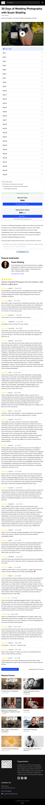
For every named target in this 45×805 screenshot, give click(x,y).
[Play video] (22, 34)
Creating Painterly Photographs (10, 749)
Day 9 (4, 86)
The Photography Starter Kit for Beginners (32, 749)
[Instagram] (25, 778)
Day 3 (4, 61)
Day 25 (5, 153)
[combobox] (23, 2)
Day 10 (5, 91)
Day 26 (5, 158)
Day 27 (5, 162)
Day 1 (4, 53)
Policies (22, 803)
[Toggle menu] (42, 2)
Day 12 (5, 99)
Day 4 (4, 65)
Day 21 (5, 137)
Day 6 (4, 74)
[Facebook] (22, 778)
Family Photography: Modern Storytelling (32, 692)
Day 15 (5, 111)
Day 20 (5, 132)
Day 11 (4, 95)
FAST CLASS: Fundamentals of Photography (10, 730)
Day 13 (5, 103)
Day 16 (5, 116)
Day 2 (4, 57)
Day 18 (5, 124)
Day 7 (4, 78)
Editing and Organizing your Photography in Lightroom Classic (10, 711)
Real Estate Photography (30, 729)
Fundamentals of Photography (9, 691)
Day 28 (5, 166)
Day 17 (5, 120)
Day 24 (5, 149)
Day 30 (5, 174)
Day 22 (5, 141)
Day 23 (5, 145)
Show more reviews (10, 669)
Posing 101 (26, 710)
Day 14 (5, 107)
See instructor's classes (17, 274)
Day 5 (4, 70)
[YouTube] (18, 778)
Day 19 (5, 128)
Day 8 (4, 82)
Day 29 (5, 170)
